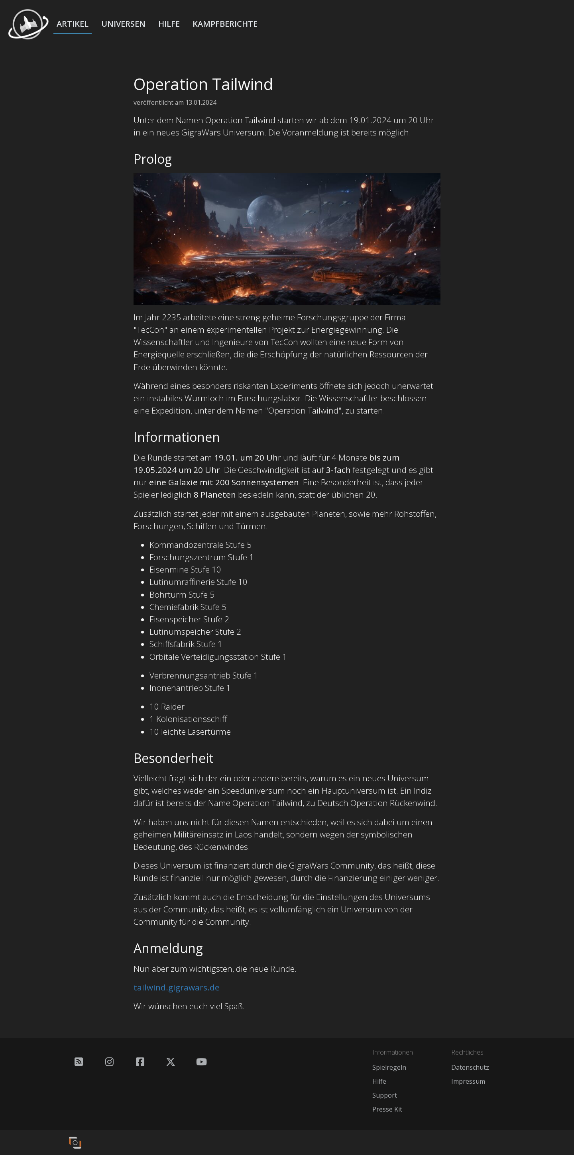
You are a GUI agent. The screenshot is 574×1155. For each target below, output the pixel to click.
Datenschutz (470, 1067)
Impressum (468, 1081)
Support (384, 1095)
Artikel (72, 23)
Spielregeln (389, 1067)
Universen (123, 23)
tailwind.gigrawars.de (177, 987)
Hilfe (169, 23)
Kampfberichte (225, 23)
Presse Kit (387, 1109)
